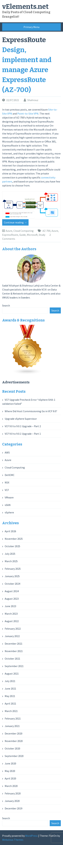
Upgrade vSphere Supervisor (21, 418)
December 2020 (13, 733)
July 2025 (10, 553)
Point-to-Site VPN (27, 113)
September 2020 (14, 756)
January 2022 (12, 636)
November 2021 (14, 651)
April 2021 (10, 703)
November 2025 (14, 538)
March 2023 (11, 613)
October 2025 (12, 546)
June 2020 (10, 763)
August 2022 (12, 621)
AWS (7, 452)
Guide (22, 234)
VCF (7, 490)
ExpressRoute (10, 234)
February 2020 (13, 793)
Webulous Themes (12, 839)
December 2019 (13, 808)
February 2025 (13, 568)
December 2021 (13, 643)
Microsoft (32, 234)
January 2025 (12, 576)
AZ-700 (46, 230)
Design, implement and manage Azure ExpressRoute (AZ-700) (26, 70)
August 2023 (12, 598)
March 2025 (11, 561)
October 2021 (12, 658)
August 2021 (12, 673)
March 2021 (11, 711)
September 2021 (14, 666)
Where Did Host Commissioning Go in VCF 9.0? (31, 411)
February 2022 (13, 628)
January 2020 (12, 801)
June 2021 (10, 688)
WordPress (31, 835)
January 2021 (12, 726)
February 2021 (13, 718)
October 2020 (12, 748)
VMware (9, 497)
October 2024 (12, 583)
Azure (9, 230)
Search (6, 305)
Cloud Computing (23, 230)
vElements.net (25, 7)
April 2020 (10, 778)
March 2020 (11, 786)
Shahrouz (32, 100)
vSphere (9, 512)
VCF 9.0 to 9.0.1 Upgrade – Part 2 (23, 426)
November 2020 (14, 741)
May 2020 (10, 771)
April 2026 (10, 531)
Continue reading (16, 223)
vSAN (8, 505)
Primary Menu (31, 27)
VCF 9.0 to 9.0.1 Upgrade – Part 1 (23, 433)
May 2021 (10, 696)
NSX (7, 482)
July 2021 (10, 681)
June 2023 (10, 606)
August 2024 (12, 591)
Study (42, 234)
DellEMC (9, 475)
